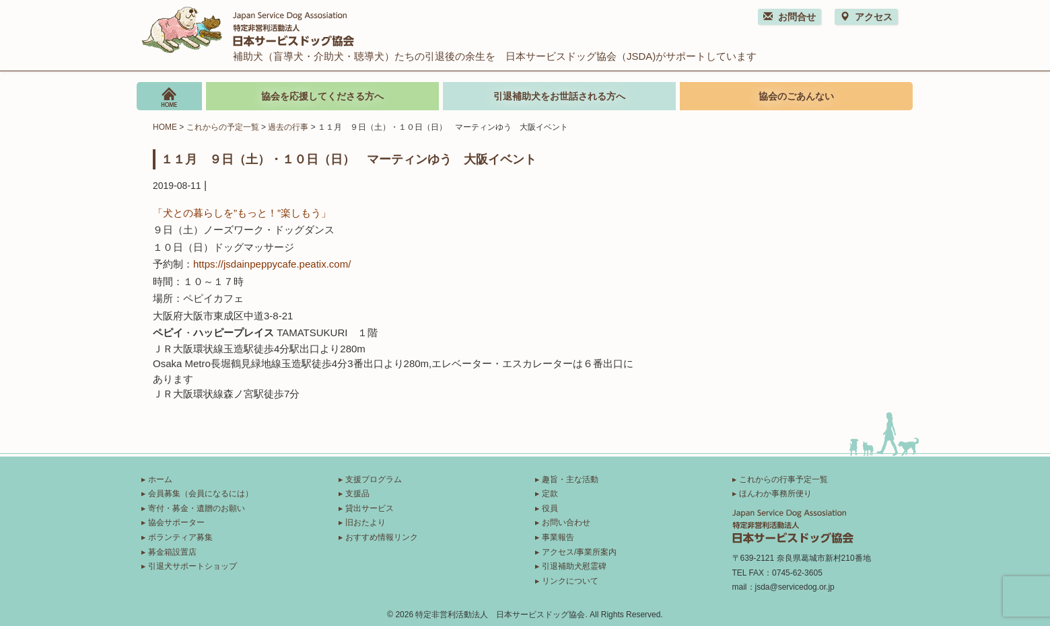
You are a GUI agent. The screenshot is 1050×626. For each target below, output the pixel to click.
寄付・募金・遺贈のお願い (196, 508)
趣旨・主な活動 (570, 479)
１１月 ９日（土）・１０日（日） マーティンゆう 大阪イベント (348, 159)
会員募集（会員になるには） (200, 493)
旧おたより (365, 522)
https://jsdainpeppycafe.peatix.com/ (272, 264)
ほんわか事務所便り (775, 493)
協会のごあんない (796, 96)
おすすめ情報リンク (381, 537)
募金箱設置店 (172, 552)
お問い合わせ (566, 522)
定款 (550, 493)
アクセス (866, 16)
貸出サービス (369, 508)
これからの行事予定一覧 (783, 479)
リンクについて (570, 581)
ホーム (160, 479)
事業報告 (558, 537)
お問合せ (789, 16)
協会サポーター (176, 522)
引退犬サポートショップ (192, 566)
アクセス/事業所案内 (579, 552)
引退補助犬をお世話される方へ (559, 96)
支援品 (357, 493)
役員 (550, 508)
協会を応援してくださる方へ (322, 96)
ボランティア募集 (180, 537)
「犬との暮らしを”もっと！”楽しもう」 (242, 213)
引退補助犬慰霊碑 (574, 566)
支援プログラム (373, 479)
